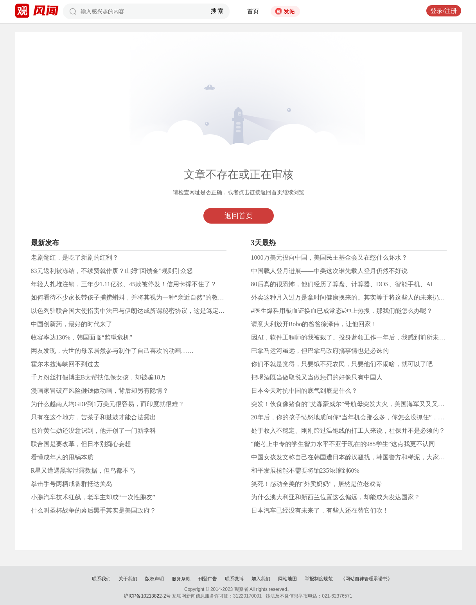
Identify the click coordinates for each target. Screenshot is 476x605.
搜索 (217, 11)
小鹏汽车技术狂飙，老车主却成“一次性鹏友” (93, 497)
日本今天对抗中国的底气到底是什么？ (304, 390)
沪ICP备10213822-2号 (147, 596)
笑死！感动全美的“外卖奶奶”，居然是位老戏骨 (316, 483)
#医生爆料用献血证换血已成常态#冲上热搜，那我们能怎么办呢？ (342, 310)
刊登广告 (207, 579)
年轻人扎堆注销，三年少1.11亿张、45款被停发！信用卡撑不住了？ (124, 284)
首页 (253, 11)
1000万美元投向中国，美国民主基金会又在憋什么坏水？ (329, 257)
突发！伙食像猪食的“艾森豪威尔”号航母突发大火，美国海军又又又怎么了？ (357, 404)
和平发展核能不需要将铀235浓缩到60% (305, 470)
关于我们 (128, 579)
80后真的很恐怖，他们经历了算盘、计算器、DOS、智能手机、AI (342, 284)
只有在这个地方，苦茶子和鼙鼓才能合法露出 (93, 417)
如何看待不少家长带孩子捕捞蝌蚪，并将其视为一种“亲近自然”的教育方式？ (137, 297)
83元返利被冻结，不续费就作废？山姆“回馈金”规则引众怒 (112, 270)
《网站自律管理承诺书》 (366, 579)
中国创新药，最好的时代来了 (71, 324)
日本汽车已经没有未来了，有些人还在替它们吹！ (320, 510)
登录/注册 (443, 10)
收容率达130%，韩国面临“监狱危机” (82, 337)
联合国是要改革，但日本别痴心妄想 (81, 444)
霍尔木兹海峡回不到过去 (65, 364)
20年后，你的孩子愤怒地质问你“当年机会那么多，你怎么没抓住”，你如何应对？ (363, 417)
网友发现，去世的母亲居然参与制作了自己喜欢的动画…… (112, 350)
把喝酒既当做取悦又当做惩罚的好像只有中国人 (317, 377)
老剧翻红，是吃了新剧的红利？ (75, 257)
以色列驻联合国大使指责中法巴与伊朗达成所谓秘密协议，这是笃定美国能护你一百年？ (153, 310)
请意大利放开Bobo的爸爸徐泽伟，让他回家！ (314, 324)
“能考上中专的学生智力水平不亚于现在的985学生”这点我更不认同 (343, 444)
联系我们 (101, 579)
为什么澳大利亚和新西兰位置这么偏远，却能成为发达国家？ (335, 497)
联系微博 (234, 579)
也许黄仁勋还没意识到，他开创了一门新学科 (93, 430)
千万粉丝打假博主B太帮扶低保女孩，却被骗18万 (99, 377)
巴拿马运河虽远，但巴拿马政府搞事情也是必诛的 (320, 350)
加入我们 (260, 579)
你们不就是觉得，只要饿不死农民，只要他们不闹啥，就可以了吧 (342, 364)
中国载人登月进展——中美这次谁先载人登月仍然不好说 (329, 270)
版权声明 (154, 579)
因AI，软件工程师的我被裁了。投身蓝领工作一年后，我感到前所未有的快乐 (357, 337)
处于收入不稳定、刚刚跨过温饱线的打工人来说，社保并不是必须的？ (348, 430)
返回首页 (239, 216)
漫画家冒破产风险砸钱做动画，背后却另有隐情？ (100, 390)
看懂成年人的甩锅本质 (62, 457)
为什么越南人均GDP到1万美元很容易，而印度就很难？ (107, 404)
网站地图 (287, 579)
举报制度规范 (319, 579)
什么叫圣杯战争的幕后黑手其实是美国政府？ (93, 510)
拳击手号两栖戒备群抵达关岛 (71, 483)
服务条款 (181, 579)
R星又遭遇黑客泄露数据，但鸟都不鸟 (83, 470)
